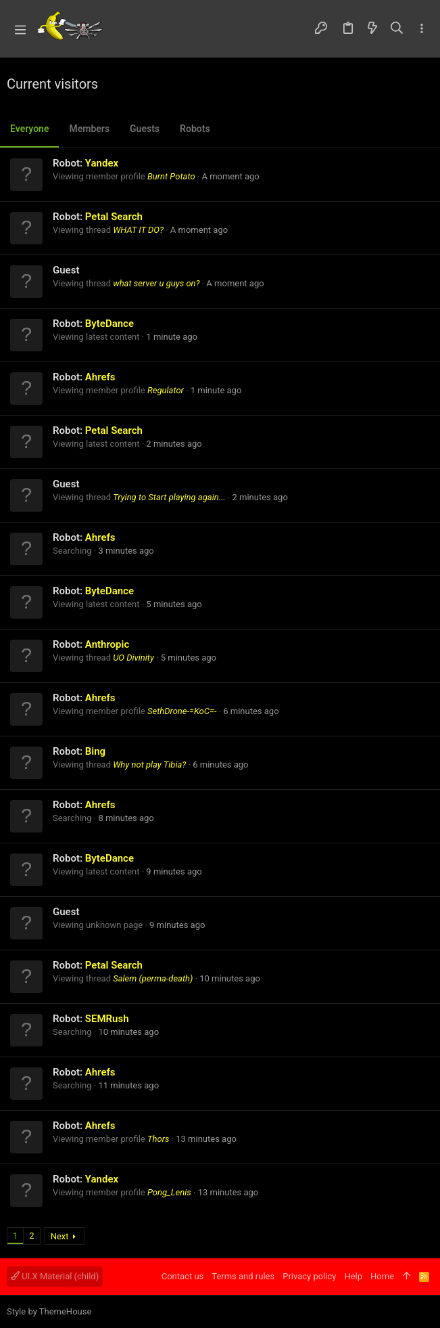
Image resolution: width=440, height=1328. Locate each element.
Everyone (29, 128)
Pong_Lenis (169, 1192)
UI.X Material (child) (55, 1276)
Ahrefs (100, 377)
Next (60, 1236)
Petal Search (114, 217)
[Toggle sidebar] (421, 29)
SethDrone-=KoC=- (181, 711)
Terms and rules (243, 1276)
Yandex (101, 163)
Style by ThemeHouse (49, 1311)
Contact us (183, 1276)
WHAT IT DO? (138, 230)
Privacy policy (309, 1276)
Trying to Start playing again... (169, 497)
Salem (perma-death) (153, 978)
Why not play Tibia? (149, 764)
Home (382, 1276)
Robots (195, 128)
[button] (20, 29)
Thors (158, 1139)
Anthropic (107, 644)
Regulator (165, 390)
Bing (95, 751)
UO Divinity (133, 657)
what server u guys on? (156, 283)
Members (89, 128)
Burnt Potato (171, 176)
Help (353, 1276)
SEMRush (107, 1019)
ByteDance (109, 323)
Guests (145, 128)
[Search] (397, 29)
